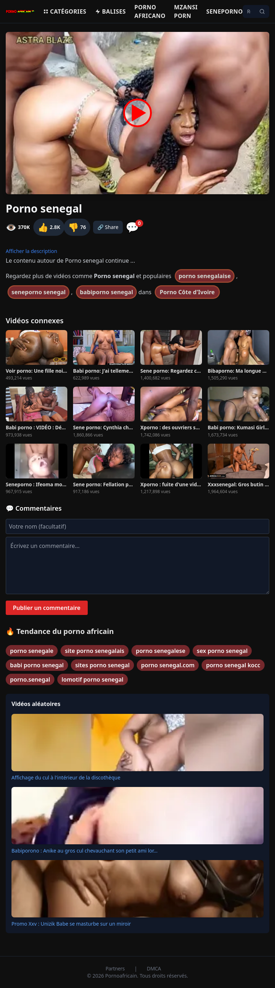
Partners (116, 968)
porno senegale (31, 651)
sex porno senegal (222, 651)
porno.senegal (30, 679)
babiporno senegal (106, 292)
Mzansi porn (186, 11)
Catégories (64, 11)
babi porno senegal (37, 665)
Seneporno (224, 11)
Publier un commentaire (47, 608)
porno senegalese (160, 651)
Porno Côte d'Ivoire (187, 292)
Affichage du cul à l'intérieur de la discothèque (65, 777)
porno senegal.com (167, 665)
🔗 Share (108, 227)
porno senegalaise (205, 276)
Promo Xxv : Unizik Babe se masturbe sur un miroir (71, 923)
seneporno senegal (38, 292)
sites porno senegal (102, 665)
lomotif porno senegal (93, 679)
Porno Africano (149, 11)
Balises (110, 11)
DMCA (154, 968)
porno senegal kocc (233, 665)
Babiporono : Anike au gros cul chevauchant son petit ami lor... (84, 850)
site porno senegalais (94, 651)
